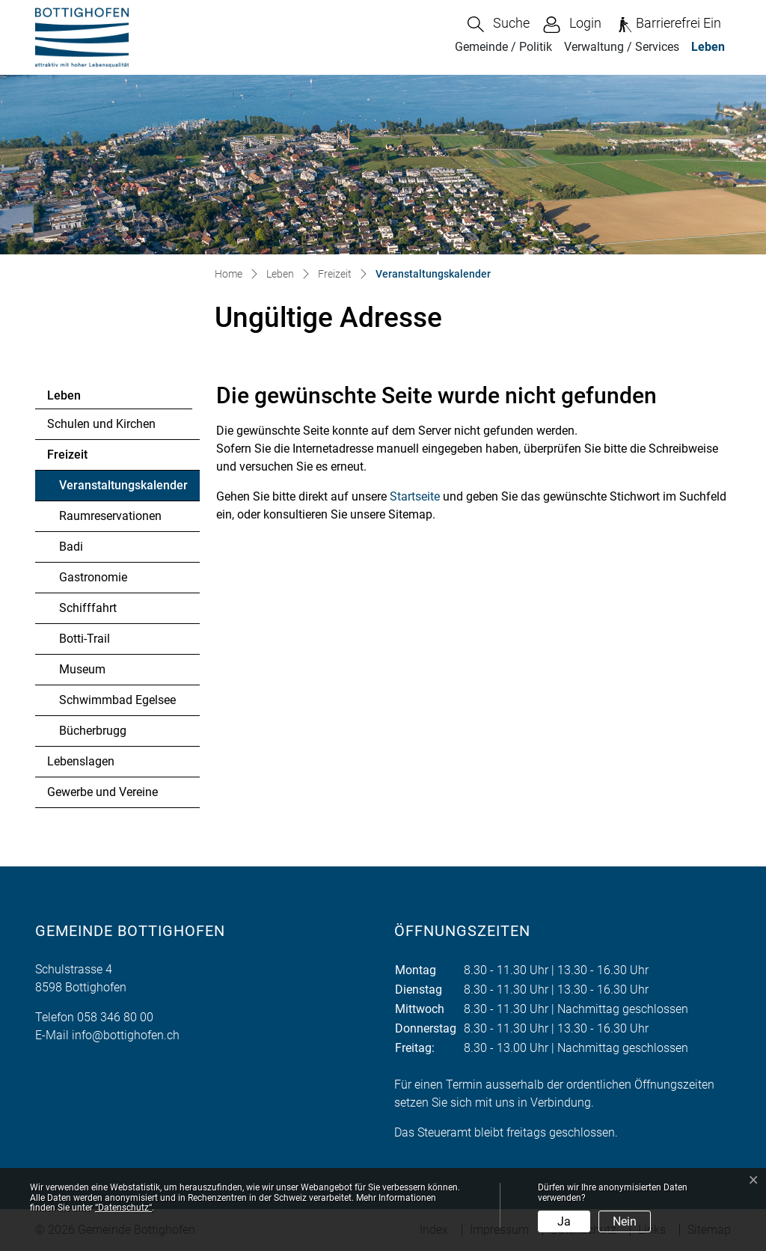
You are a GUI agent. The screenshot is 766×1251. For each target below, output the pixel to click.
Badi (71, 546)
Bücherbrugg (92, 731)
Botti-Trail (84, 638)
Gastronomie (93, 577)
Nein (625, 1221)
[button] (498, 24)
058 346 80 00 (115, 1017)
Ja (564, 1221)
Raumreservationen (110, 516)
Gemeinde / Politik (503, 47)
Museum (82, 669)
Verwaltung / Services (621, 47)
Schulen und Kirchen (101, 424)
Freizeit (67, 454)
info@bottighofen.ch (126, 1035)
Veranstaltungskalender (123, 489)
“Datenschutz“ (123, 1207)
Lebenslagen (80, 761)
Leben (708, 47)
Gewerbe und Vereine (102, 792)
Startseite (415, 496)
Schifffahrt (88, 608)
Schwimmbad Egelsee (117, 700)
